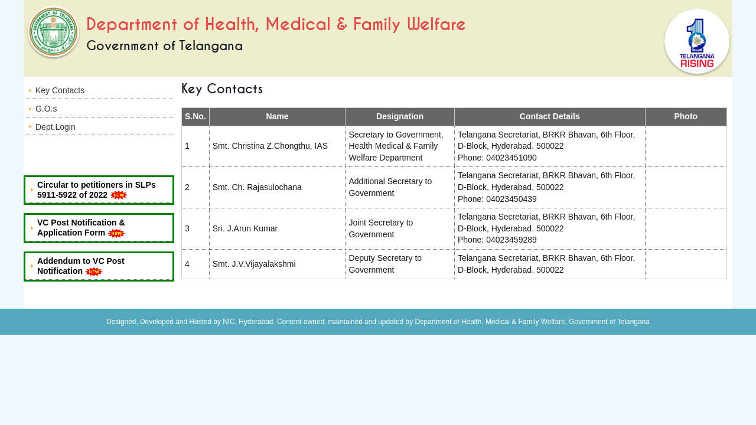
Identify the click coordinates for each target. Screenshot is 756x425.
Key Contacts (59, 90)
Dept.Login (55, 127)
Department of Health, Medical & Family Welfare (276, 24)
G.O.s (46, 108)
